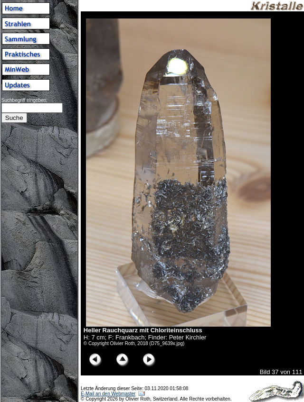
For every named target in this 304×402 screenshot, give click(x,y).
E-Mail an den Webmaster (108, 393)
